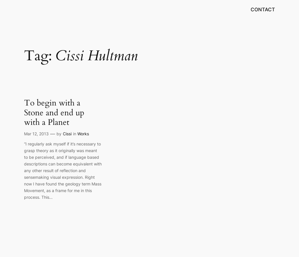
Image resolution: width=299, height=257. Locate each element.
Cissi (67, 133)
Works (83, 133)
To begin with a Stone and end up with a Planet (54, 112)
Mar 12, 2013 (36, 133)
